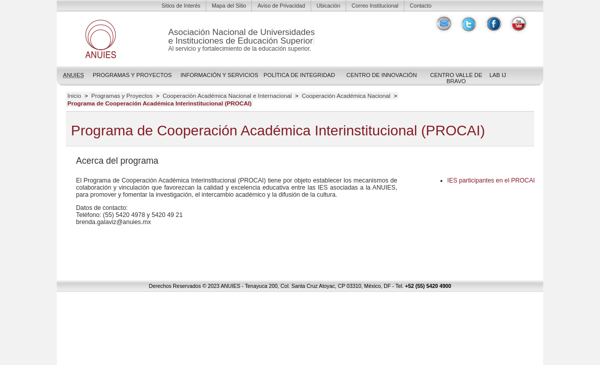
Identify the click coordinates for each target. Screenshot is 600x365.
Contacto (421, 6)
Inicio (74, 96)
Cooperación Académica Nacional (346, 96)
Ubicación (328, 6)
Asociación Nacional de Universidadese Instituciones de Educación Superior (241, 36)
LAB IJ (498, 75)
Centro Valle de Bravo (456, 78)
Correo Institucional (375, 6)
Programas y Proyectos (132, 75)
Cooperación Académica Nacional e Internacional (227, 96)
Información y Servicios (219, 75)
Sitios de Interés (181, 6)
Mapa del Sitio (229, 6)
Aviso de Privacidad (281, 6)
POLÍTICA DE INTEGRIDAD (299, 75)
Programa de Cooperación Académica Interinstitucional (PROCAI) (159, 103)
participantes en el (491, 180)
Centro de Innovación (382, 75)
